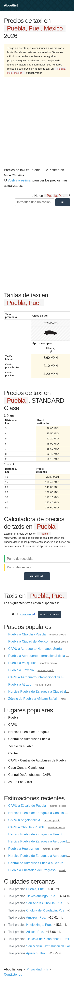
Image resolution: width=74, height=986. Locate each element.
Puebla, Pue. (26, 889)
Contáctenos (13, 974)
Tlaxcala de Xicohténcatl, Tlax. (39, 939)
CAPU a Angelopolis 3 (24, 820)
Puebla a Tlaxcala (21, 670)
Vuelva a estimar (18, 180)
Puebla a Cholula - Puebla (27, 634)
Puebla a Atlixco (19, 684)
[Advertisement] (37, 124)
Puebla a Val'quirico (22, 663)
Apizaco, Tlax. (27, 953)
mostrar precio (58, 634)
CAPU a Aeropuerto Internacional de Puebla (39, 677)
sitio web (26, 614)
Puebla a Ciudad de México (28, 641)
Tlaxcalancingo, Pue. (32, 896)
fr (47, 969)
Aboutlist (11, 5)
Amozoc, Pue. (27, 917)
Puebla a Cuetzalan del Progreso (32, 870)
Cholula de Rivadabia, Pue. (36, 910)
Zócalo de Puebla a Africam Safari (32, 698)
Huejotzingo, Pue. (30, 924)
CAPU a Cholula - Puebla (26, 827)
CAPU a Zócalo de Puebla (27, 805)
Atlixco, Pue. (26, 932)
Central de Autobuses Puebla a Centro (35, 863)
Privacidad (34, 969)
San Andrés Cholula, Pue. (35, 903)
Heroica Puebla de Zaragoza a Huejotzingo (39, 834)
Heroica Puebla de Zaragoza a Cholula (36, 813)
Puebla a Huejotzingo (23, 848)
